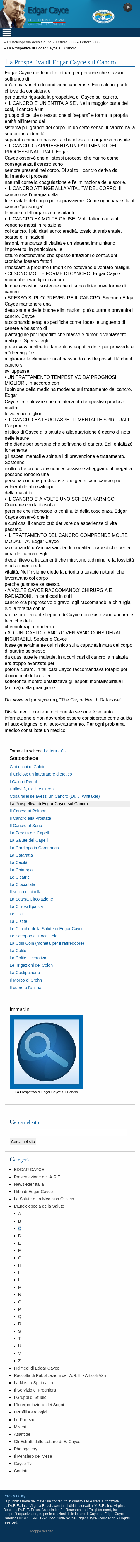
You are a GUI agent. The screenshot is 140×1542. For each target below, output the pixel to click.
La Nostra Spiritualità (33, 1382)
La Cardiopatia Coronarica (34, 848)
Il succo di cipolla (26, 891)
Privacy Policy (14, 1496)
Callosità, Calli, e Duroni (32, 789)
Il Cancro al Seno (26, 825)
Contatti (21, 1471)
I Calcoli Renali (24, 781)
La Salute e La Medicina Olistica (44, 1199)
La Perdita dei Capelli (30, 833)
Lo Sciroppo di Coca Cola (33, 936)
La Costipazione (25, 972)
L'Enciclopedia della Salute (29, 42)
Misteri (20, 1427)
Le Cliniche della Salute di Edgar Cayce (47, 928)
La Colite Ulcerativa (28, 958)
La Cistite (18, 921)
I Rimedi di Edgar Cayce (36, 1368)
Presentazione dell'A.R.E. (38, 1177)
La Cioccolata (22, 884)
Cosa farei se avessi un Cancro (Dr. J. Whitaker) (55, 796)
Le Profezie (24, 1419)
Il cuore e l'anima (25, 987)
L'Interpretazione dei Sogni (39, 1404)
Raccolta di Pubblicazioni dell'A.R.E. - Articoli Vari (60, 1375)
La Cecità (19, 862)
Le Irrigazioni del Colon (31, 965)
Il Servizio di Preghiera (35, 1390)
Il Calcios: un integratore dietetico (41, 774)
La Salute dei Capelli (29, 840)
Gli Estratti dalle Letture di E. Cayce (47, 1441)
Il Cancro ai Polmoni (28, 811)
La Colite (18, 950)
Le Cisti (17, 914)
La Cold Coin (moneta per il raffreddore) (47, 943)
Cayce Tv (23, 1463)
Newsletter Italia (29, 1184)
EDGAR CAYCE (29, 1169)
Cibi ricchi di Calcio (27, 766)
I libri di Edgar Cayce (33, 1191)
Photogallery (25, 1449)
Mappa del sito (41, 1531)
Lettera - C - (66, 42)
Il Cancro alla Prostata (30, 818)
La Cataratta (21, 855)
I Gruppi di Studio (30, 1397)
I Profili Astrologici (30, 1412)
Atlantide (22, 1434)
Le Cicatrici (20, 877)
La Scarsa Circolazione (31, 899)
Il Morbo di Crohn (26, 980)
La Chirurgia (21, 869)
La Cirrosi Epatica (26, 906)
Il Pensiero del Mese (33, 1456)
